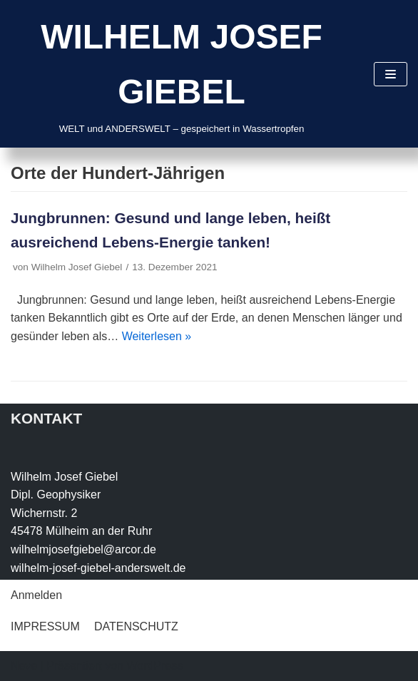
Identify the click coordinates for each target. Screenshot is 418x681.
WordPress (154, 666)
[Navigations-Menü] (390, 74)
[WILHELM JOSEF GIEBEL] (181, 74)
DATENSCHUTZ (136, 626)
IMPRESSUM (45, 626)
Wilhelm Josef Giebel (77, 267)
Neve (24, 666)
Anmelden (36, 595)
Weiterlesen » (157, 336)
